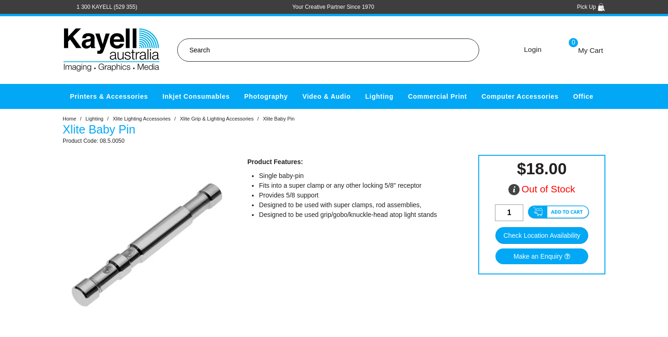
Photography (266, 96)
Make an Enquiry (538, 256)
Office (583, 96)
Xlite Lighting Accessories (142, 118)
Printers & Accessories (109, 96)
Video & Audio (326, 96)
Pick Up (591, 7)
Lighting (379, 96)
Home (69, 118)
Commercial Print (437, 96)
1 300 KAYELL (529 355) (107, 7)
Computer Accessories (520, 96)
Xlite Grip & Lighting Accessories (217, 118)
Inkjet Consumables (196, 96)
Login (533, 49)
